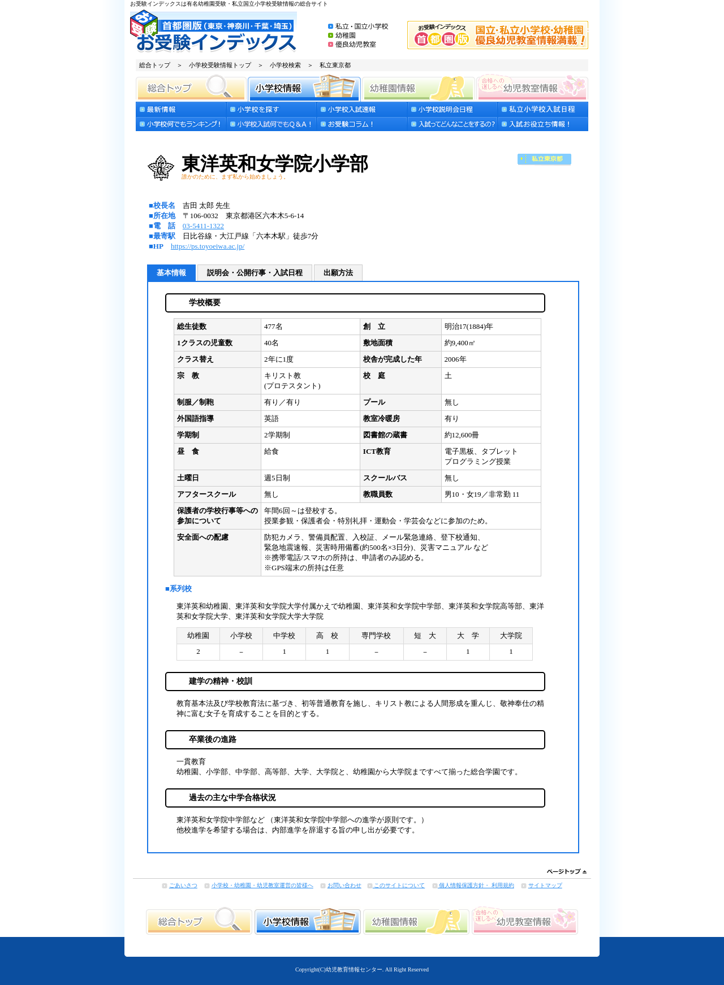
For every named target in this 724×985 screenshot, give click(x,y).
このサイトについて (399, 885)
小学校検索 (285, 65)
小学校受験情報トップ (220, 65)
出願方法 (338, 272)
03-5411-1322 (203, 226)
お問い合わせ (344, 885)
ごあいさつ (183, 885)
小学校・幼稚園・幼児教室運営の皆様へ (262, 885)
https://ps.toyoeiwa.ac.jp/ (207, 246)
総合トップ (154, 65)
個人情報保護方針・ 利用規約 (476, 885)
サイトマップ (545, 885)
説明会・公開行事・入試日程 (255, 272)
